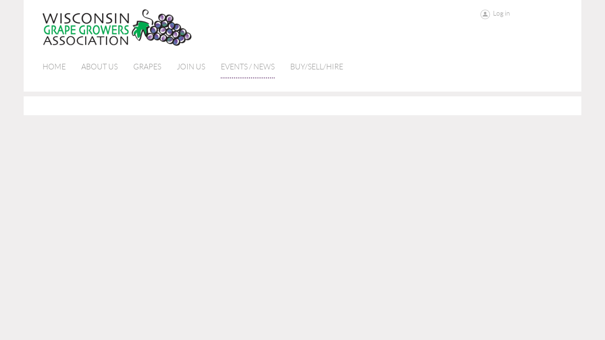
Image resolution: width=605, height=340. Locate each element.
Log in (501, 13)
